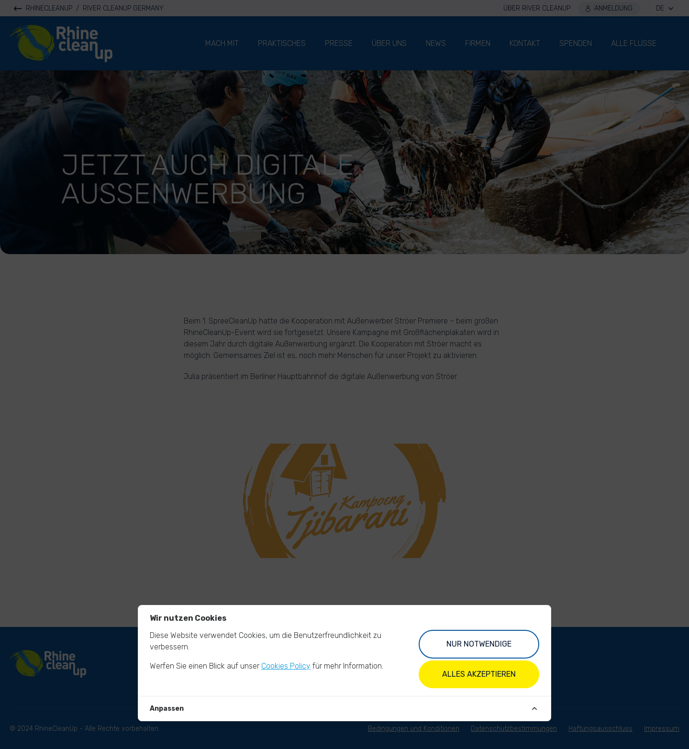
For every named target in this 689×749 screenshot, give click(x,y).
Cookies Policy (286, 666)
